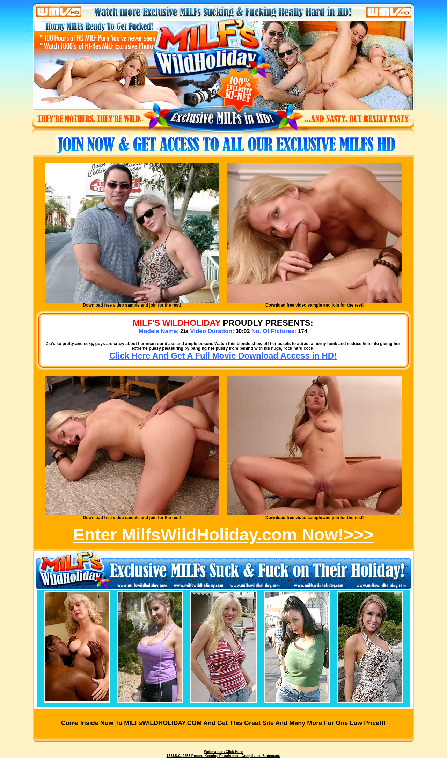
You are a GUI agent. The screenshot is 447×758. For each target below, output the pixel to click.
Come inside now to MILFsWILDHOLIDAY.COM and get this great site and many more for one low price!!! (223, 723)
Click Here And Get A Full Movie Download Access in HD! (223, 355)
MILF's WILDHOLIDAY (176, 323)
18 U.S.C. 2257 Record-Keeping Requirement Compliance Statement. (223, 756)
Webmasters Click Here (223, 752)
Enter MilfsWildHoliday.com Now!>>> (223, 534)
